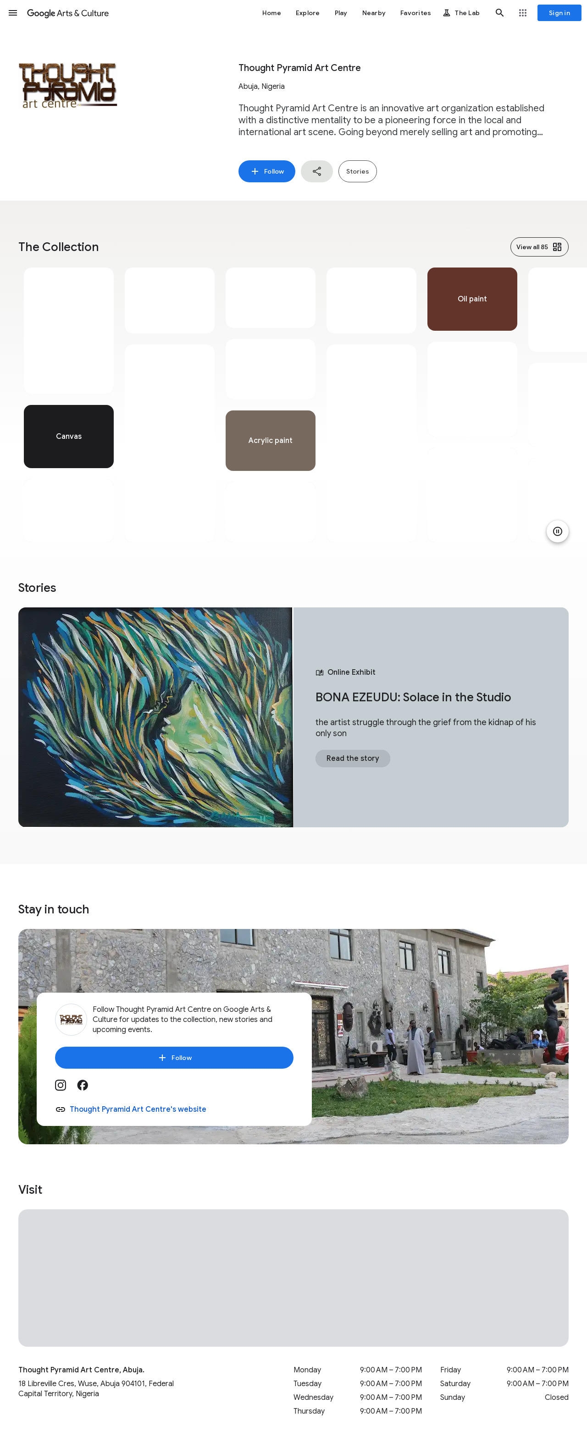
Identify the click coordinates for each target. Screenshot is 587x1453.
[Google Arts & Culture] (68, 13)
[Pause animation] (558, 531)
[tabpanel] (68, 405)
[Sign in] (559, 13)
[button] (13, 13)
